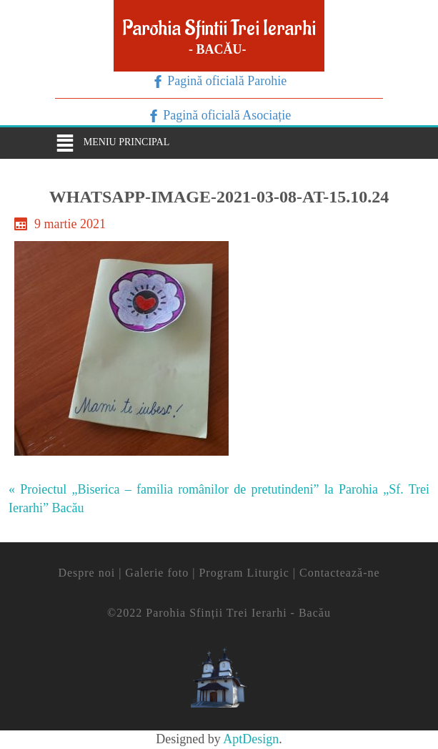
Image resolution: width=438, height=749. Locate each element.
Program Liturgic (244, 573)
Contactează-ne (339, 573)
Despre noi (86, 573)
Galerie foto (157, 573)
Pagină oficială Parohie (225, 81)
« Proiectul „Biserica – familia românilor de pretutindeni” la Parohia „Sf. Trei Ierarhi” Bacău (219, 498)
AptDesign (251, 739)
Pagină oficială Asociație (225, 115)
